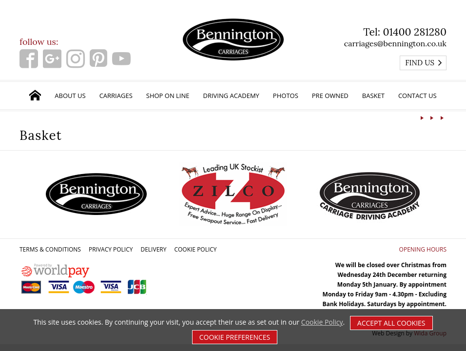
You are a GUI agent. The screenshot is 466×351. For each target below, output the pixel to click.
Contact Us (417, 95)
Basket (373, 95)
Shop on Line (168, 95)
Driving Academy (231, 95)
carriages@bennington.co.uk (395, 43)
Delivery (153, 249)
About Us (70, 95)
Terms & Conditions (50, 249)
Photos (285, 95)
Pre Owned (330, 95)
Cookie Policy (195, 249)
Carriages (116, 95)
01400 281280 (415, 32)
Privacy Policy (111, 249)
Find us (424, 62)
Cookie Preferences (235, 337)
